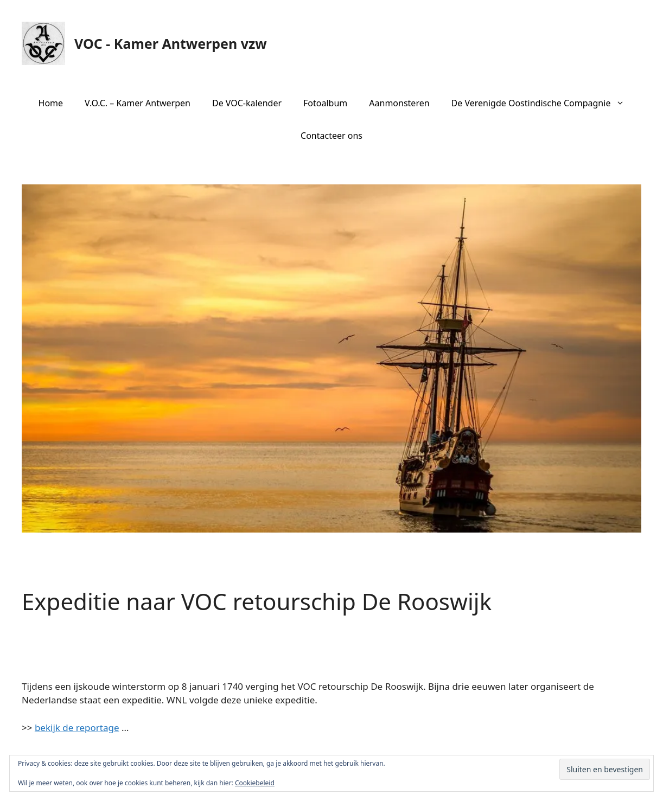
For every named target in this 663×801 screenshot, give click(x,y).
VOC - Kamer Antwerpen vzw (170, 43)
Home (51, 103)
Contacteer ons (331, 136)
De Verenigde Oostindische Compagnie (543, 103)
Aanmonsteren (399, 103)
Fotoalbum (325, 103)
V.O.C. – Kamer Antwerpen (137, 103)
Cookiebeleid (255, 782)
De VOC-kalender (247, 103)
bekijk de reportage (77, 727)
